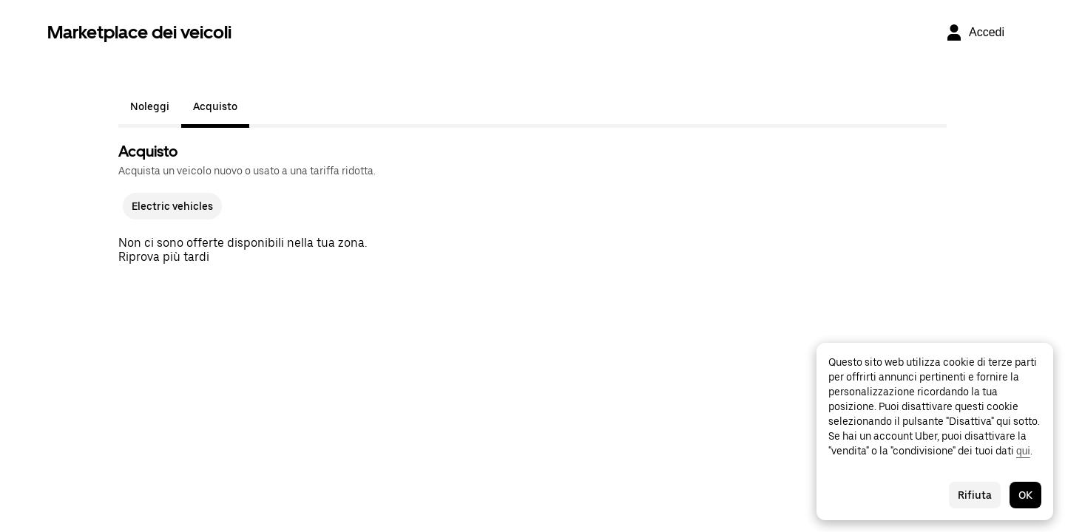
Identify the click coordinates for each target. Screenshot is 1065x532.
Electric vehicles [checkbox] (172, 206)
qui (1023, 451)
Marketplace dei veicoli (139, 32)
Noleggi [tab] (149, 106)
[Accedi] (974, 32)
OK (1025, 495)
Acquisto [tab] (215, 106)
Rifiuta (975, 495)
